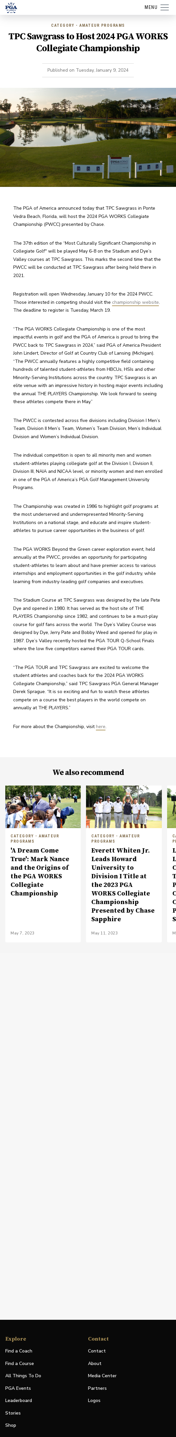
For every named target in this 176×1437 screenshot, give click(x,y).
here (100, 726)
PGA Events (18, 1388)
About (95, 1363)
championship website (135, 302)
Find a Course (19, 1363)
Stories (13, 1413)
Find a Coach (18, 1351)
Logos (94, 1400)
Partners (97, 1388)
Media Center (102, 1376)
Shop (10, 1425)
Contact (97, 1351)
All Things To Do (23, 1376)
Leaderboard (18, 1400)
